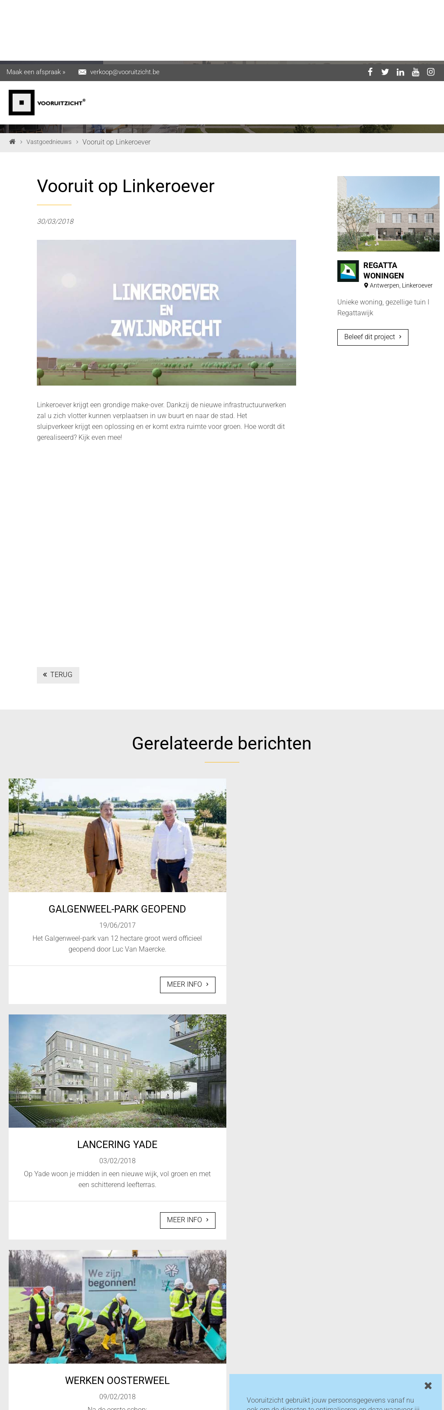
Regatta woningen (175, 1338)
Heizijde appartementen (274, 1308)
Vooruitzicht (165, 1281)
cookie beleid (342, 1365)
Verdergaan (271, 1386)
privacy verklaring (273, 1365)
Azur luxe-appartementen (170, 1299)
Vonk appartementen (179, 1363)
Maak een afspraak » (36, 8)
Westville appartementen (274, 1286)
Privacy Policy (118, 1401)
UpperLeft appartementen (170, 1321)
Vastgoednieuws (49, 141)
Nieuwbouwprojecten (179, 1351)
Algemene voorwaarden (221, 1401)
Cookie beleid (162, 1401)
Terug (57, 675)
